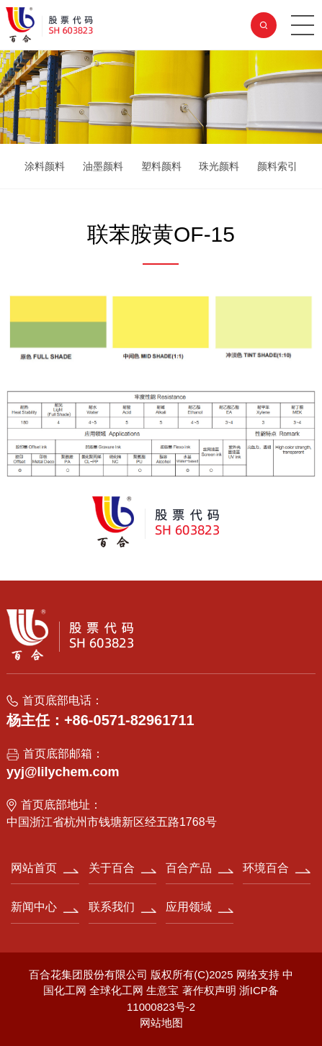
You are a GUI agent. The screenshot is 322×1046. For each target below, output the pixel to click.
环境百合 (266, 868)
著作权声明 (210, 990)
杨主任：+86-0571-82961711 (100, 720)
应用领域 (189, 907)
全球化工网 (116, 990)
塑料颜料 (161, 166)
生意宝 (162, 990)
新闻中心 (34, 907)
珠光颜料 (219, 166)
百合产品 (189, 868)
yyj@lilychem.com (63, 772)
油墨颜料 (103, 166)
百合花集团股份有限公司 (88, 974)
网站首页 (34, 868)
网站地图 (161, 1023)
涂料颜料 (44, 166)
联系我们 (112, 907)
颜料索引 (277, 166)
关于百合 (112, 868)
